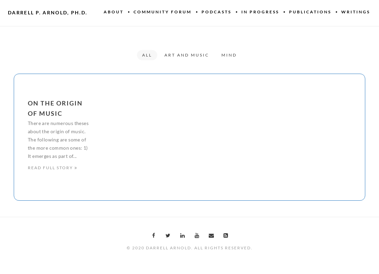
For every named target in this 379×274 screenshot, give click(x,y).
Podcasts (216, 11)
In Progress (260, 11)
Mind (229, 55)
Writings (355, 11)
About (114, 11)
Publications (310, 11)
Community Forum (163, 11)
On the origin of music (55, 108)
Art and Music (186, 55)
